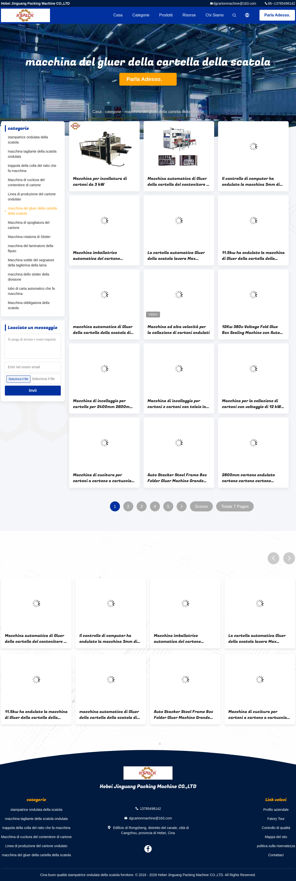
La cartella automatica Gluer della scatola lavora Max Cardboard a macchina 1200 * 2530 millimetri (176, 256)
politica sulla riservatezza (276, 846)
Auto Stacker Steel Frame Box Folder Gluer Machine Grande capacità (177, 478)
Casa (118, 15)
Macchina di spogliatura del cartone (28, 225)
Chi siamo (215, 15)
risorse (189, 15)
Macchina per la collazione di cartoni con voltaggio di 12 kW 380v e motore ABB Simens (251, 404)
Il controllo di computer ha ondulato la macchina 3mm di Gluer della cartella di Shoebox (251, 181)
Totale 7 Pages (235, 506)
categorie (140, 15)
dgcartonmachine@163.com (234, 3)
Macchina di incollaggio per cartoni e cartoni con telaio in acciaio (177, 404)
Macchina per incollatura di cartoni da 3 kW (100, 181)
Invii (33, 390)
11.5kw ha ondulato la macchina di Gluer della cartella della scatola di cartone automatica (253, 256)
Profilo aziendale (276, 810)
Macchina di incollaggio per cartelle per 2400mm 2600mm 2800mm (103, 404)
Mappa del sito (276, 837)
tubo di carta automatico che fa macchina (31, 291)
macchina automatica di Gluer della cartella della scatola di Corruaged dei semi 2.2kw (103, 330)
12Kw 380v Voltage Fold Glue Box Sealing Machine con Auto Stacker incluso (251, 330)
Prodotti (166, 15)
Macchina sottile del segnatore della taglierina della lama (31, 262)
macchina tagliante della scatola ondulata (32, 153)
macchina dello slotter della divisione (28, 276)
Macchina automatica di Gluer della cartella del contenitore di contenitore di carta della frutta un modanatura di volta (179, 181)
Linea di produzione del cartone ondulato (32, 196)
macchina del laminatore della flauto (30, 248)
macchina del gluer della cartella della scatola (32, 210)
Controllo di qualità (276, 828)
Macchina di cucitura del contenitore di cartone (26, 182)
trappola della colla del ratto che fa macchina (32, 168)
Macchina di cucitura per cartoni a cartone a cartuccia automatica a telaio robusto (102, 478)
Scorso (201, 506)
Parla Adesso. (277, 15)
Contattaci (276, 855)
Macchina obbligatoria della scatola (28, 305)
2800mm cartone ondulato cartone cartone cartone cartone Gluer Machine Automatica (248, 478)
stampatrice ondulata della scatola (28, 139)
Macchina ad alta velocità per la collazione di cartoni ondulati (179, 330)
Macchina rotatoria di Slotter (29, 237)
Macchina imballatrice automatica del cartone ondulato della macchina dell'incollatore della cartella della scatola (101, 256)
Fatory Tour (276, 819)
